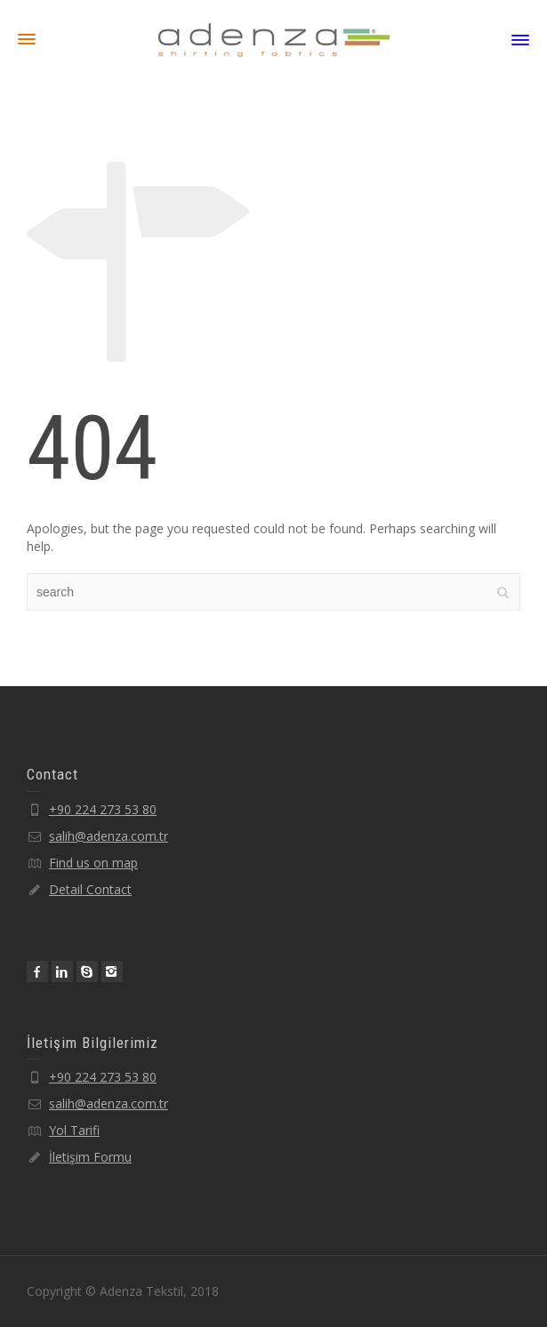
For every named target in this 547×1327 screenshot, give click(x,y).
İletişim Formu (90, 1156)
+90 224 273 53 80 (103, 809)
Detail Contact (90, 889)
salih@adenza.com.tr (108, 835)
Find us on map (93, 862)
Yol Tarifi (74, 1130)
